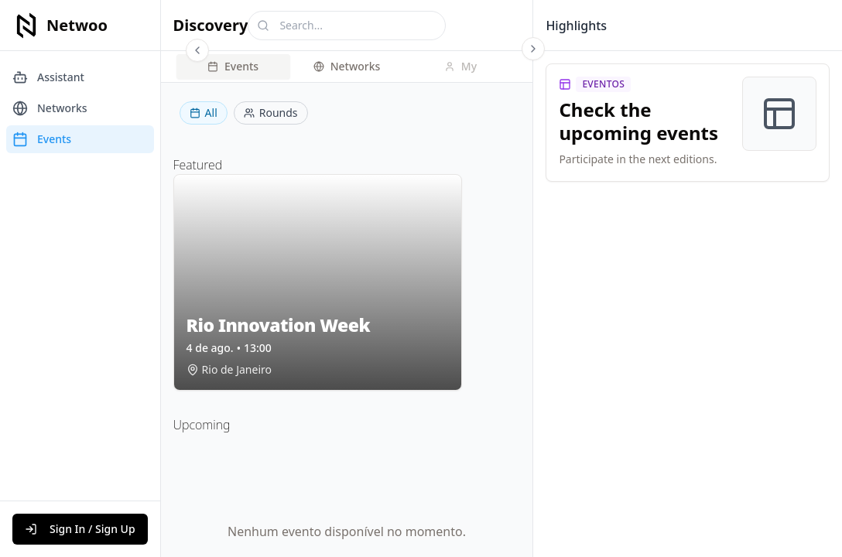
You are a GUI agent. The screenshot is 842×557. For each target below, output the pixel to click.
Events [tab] (232, 66)
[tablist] (347, 66)
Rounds (271, 112)
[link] (688, 122)
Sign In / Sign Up (80, 528)
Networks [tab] (347, 66)
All (203, 112)
